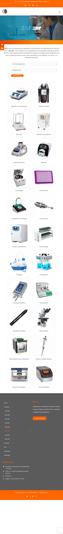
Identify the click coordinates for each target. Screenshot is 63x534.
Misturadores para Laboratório (19, 359)
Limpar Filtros (17, 75)
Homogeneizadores (19, 303)
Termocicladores (43, 387)
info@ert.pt (46, 1)
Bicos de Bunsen (19, 162)
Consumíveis (44, 190)
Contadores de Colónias (19, 218)
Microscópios (43, 331)
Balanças (19, 134)
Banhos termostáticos (44, 134)
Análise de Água (44, 106)
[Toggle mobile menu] (60, 12)
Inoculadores (44, 303)
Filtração (19, 275)
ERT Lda (24, 492)
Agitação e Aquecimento (19, 106)
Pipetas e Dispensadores (44, 359)
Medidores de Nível (19, 331)
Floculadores (44, 275)
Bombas (44, 162)
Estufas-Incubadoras (19, 247)
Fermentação (43, 247)
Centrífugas (19, 190)
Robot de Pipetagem (19, 387)
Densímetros (44, 218)
